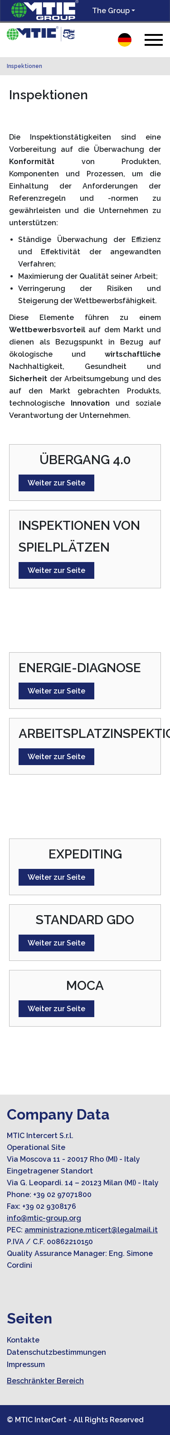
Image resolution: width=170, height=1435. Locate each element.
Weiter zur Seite (56, 483)
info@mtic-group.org (44, 1218)
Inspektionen (24, 66)
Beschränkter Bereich (45, 1381)
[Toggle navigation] (153, 39)
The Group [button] (111, 10)
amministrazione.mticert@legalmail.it (91, 1230)
